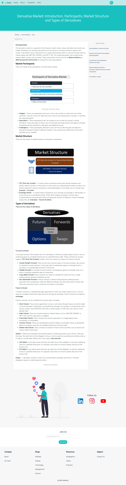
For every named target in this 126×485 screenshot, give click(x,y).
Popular (15, 2)
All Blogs (17, 34)
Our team (7, 461)
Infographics (31, 2)
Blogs (22, 2)
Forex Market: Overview (95, 76)
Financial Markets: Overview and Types (99, 48)
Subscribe (63, 442)
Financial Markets (25, 34)
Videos (68, 461)
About (39, 2)
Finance (38, 473)
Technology (39, 465)
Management (39, 469)
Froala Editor (54, 365)
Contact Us (101, 457)
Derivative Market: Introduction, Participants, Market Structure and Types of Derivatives (99, 69)
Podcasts (69, 465)
